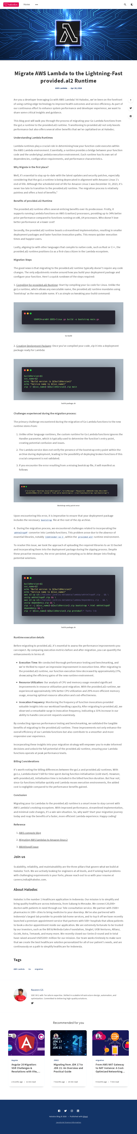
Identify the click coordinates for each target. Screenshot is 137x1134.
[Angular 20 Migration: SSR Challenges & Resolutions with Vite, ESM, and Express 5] (26, 1074)
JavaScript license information (68, 1122)
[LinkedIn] (78, 1111)
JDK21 (56, 1060)
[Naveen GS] (20, 994)
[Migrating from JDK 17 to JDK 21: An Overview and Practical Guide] (68, 1074)
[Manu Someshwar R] (98, 1036)
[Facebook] (130, 116)
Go (29, 969)
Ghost (85, 1116)
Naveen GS (37, 989)
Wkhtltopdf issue (29, 846)
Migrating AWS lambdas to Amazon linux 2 (43, 839)
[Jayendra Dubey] (56, 1036)
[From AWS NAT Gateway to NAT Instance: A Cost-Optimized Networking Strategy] (110, 1074)
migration (39, 969)
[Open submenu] (37, 4)
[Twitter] (130, 108)
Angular (15, 1060)
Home (27, 4)
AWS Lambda (61, 88)
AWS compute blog (30, 832)
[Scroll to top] (130, 100)
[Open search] (125, 4)
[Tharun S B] (14, 1036)
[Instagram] (72, 1111)
